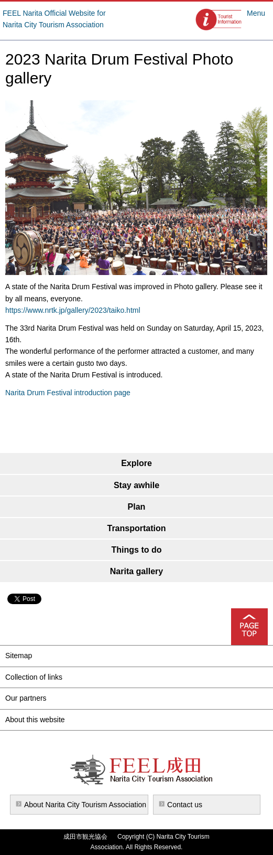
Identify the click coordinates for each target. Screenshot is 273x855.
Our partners (26, 698)
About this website (35, 719)
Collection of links (33, 677)
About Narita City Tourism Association (85, 804)
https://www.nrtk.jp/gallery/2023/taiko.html (72, 310)
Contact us (184, 804)
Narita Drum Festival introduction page (67, 392)
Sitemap (18, 655)
